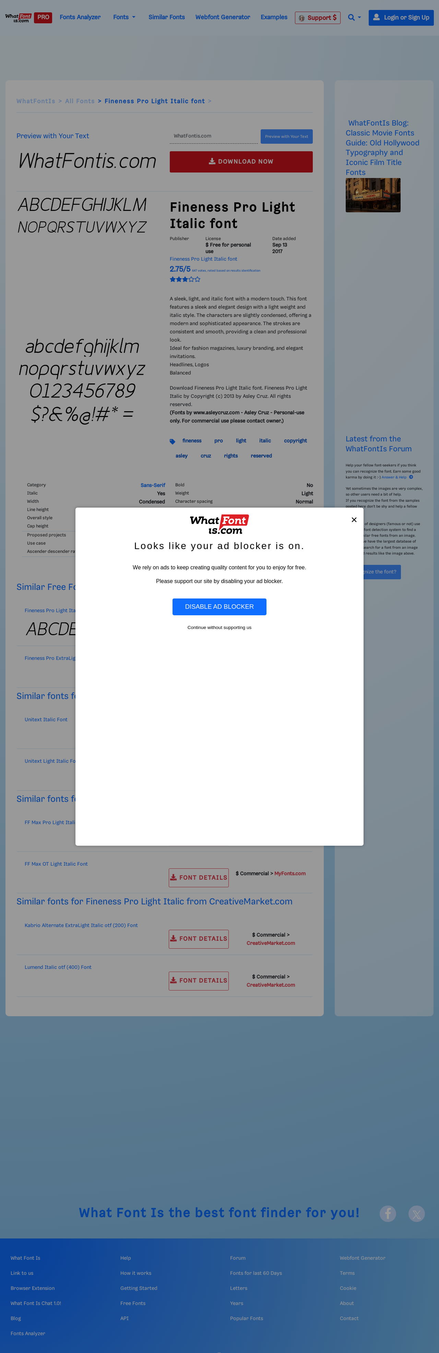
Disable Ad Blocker (219, 606)
